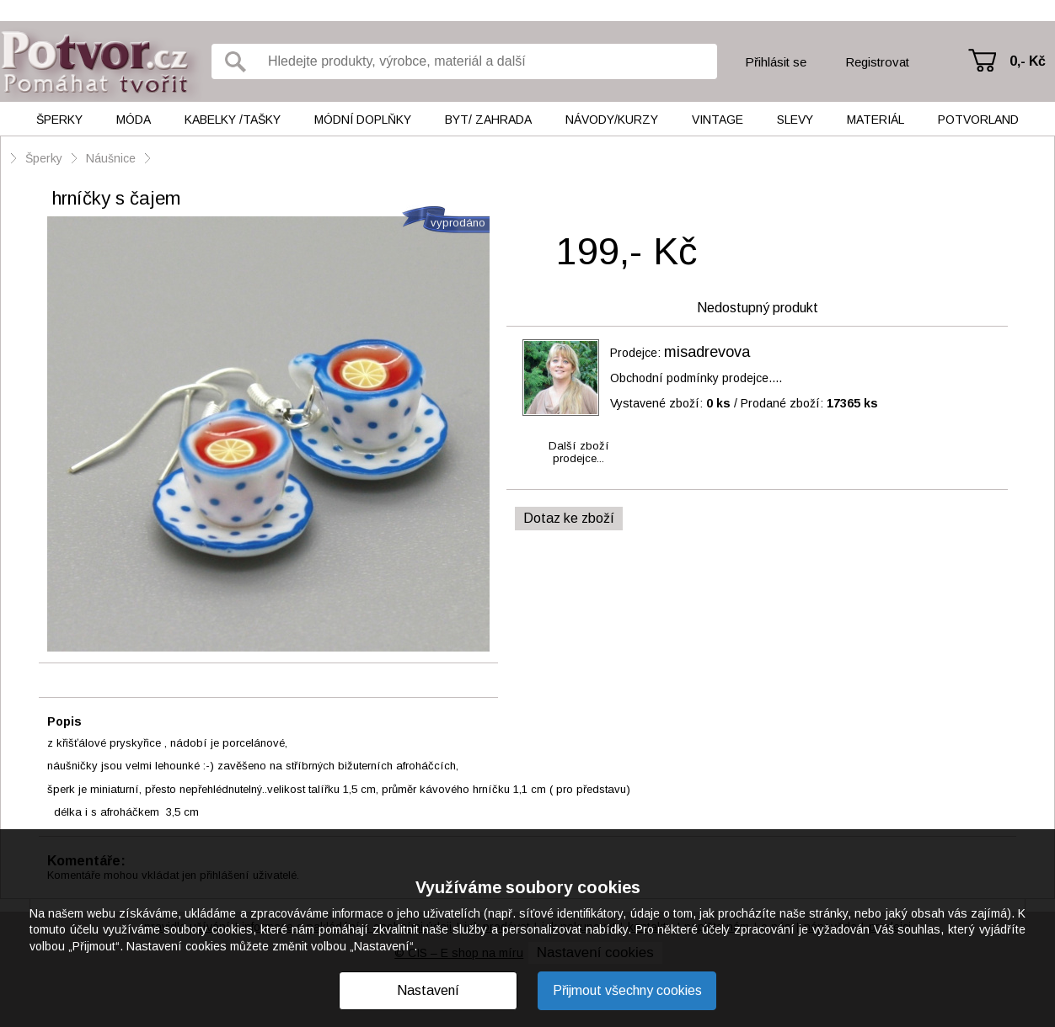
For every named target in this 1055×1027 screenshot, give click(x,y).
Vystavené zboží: (670, 403)
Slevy (795, 119)
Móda (133, 119)
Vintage (717, 119)
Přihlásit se (775, 62)
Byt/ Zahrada (488, 119)
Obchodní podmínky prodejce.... (696, 378)
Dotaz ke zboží (568, 518)
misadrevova (707, 351)
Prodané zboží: (809, 403)
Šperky (59, 119)
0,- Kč (1027, 61)
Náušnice (111, 158)
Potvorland (978, 119)
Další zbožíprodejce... (579, 452)
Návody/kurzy (611, 119)
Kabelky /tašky (233, 119)
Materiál (875, 119)
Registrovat (877, 62)
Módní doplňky (362, 119)
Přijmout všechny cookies (627, 990)
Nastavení (428, 990)
